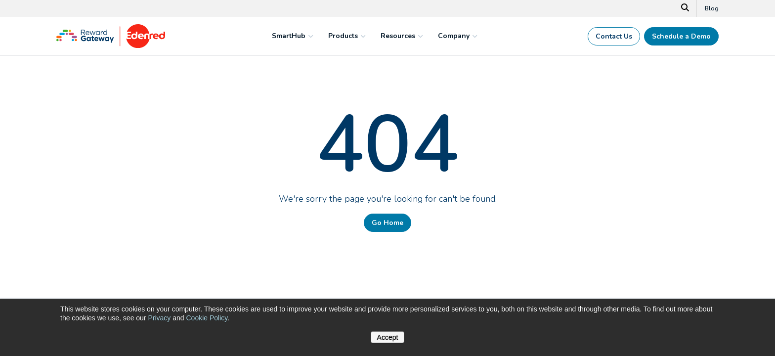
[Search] (685, 8)
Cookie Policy (206, 318)
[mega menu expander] (309, 36)
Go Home (387, 222)
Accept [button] (387, 337)
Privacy (159, 318)
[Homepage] (110, 45)
